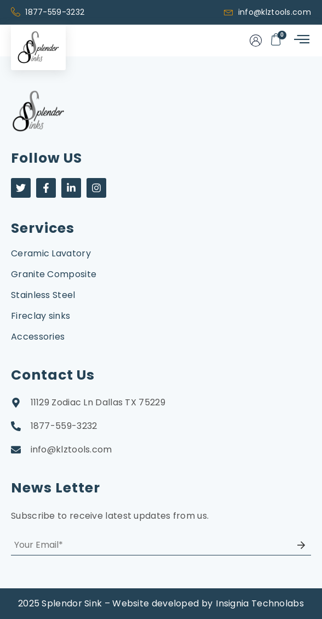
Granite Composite (53, 274)
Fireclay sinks (40, 316)
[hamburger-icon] (300, 40)
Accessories (38, 336)
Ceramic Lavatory (51, 253)
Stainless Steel (43, 295)
